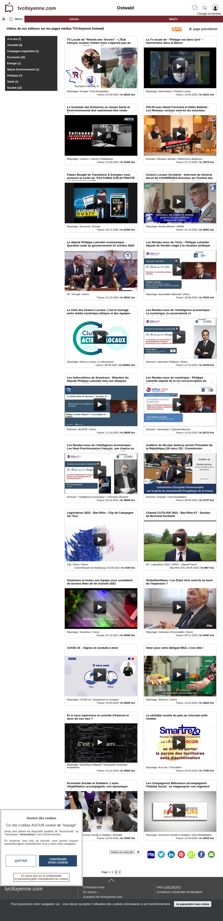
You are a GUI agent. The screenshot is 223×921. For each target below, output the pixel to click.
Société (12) (14, 87)
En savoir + (90, 892)
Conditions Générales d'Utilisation (179, 892)
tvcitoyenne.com (24, 889)
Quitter (21, 860)
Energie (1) (14, 63)
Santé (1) (12, 81)
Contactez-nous (93, 887)
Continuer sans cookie (58, 861)
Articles (74, 19)
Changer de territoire (209, 13)
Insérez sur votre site (122, 852)
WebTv (173, 19)
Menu (19, 19)
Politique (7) (14, 75)
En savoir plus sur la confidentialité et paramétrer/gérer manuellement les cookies (41, 877)
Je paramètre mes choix (192, 904)
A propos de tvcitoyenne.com (102, 897)
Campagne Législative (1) (23, 51)
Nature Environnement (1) (23, 69)
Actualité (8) (14, 45)
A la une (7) (14, 39)
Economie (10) (16, 57)
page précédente (203, 29)
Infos (168, 887)
